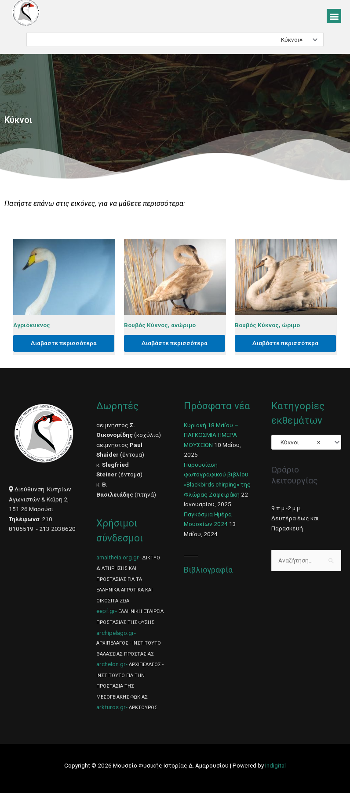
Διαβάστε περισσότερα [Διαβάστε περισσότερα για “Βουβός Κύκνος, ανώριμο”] (175, 342)
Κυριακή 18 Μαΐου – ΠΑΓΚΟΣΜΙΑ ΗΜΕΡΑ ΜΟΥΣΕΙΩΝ (211, 435)
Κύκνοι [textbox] (290, 39)
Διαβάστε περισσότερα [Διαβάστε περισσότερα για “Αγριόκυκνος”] (64, 342)
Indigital (275, 765)
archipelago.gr (115, 632)
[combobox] (175, 39)
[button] (334, 16)
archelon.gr (111, 663)
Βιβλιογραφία (208, 569)
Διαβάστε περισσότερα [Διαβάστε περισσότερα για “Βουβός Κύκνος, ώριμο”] (285, 342)
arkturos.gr (111, 706)
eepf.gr (105, 610)
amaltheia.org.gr (117, 557)
